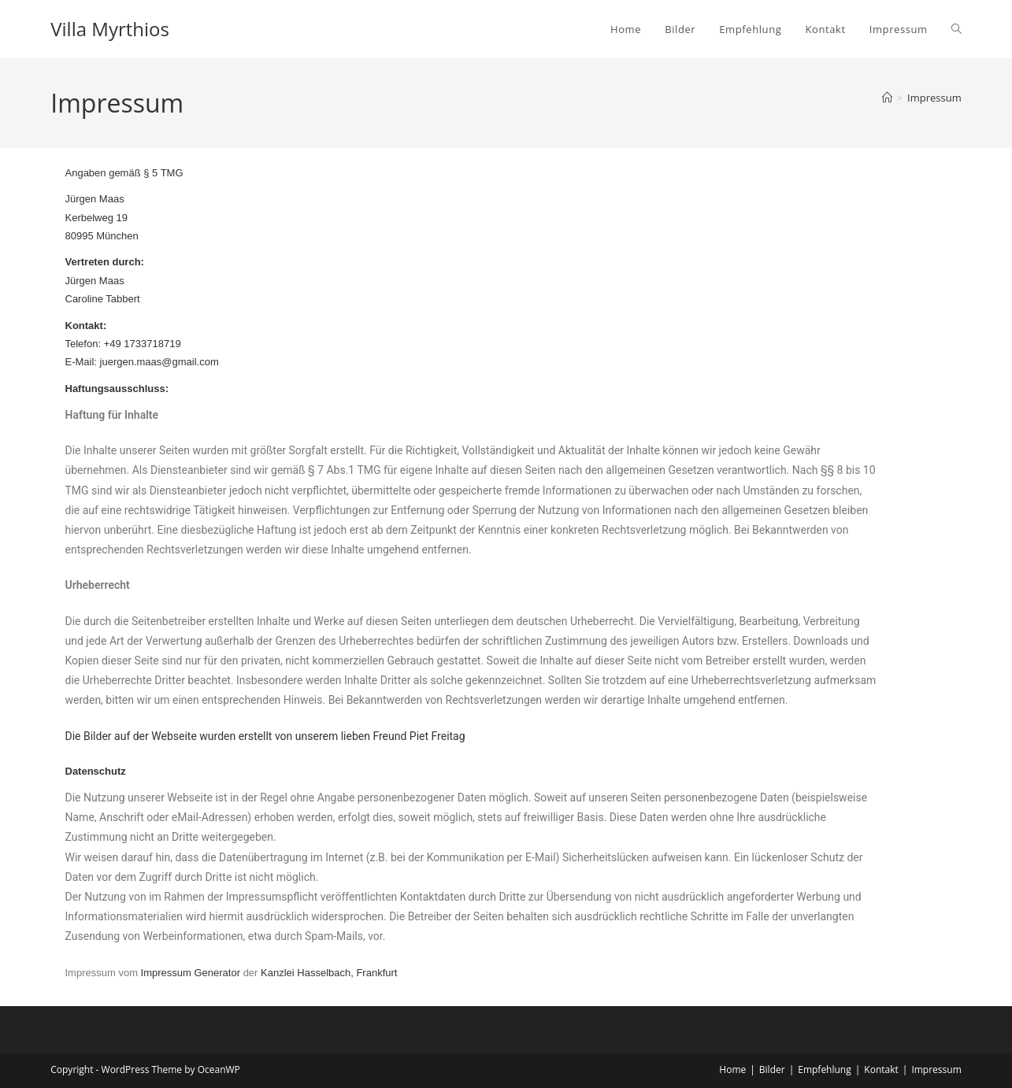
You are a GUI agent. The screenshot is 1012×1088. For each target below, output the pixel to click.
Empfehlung (824, 1069)
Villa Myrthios (109, 29)
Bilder (772, 1069)
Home (732, 1069)
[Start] (887, 98)
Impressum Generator (190, 973)
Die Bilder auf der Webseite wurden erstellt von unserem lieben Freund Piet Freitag (265, 736)
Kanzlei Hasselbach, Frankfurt (329, 973)
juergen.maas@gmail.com (159, 362)
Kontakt (881, 1069)
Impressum (934, 98)
